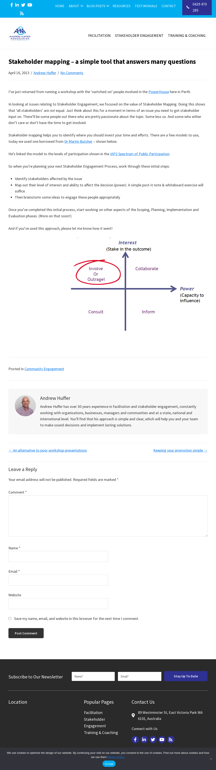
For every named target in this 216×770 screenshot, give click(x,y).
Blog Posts (96, 6)
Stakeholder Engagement (139, 35)
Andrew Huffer (45, 72)
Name (14, 548)
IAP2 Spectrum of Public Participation (139, 153)
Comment (17, 492)
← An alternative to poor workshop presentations (47, 450)
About (74, 6)
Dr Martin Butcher (78, 141)
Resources (121, 6)
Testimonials (146, 6)
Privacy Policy (115, 757)
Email (14, 571)
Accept (109, 763)
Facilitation (99, 35)
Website (14, 595)
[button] (81, 6)
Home (59, 6)
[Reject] (211, 759)
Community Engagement (44, 368)
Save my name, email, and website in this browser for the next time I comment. (76, 618)
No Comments (71, 72)
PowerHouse (158, 91)
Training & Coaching (186, 35)
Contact (169, 6)
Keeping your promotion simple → (180, 450)
